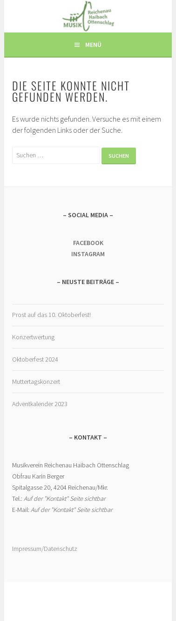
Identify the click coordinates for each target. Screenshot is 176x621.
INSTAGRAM (88, 254)
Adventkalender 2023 (40, 404)
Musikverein (88, 13)
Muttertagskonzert (36, 381)
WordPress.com (115, 605)
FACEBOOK (88, 243)
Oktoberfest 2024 (35, 359)
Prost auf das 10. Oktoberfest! (51, 314)
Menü (93, 44)
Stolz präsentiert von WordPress (86, 597)
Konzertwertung (33, 337)
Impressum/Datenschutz (44, 548)
